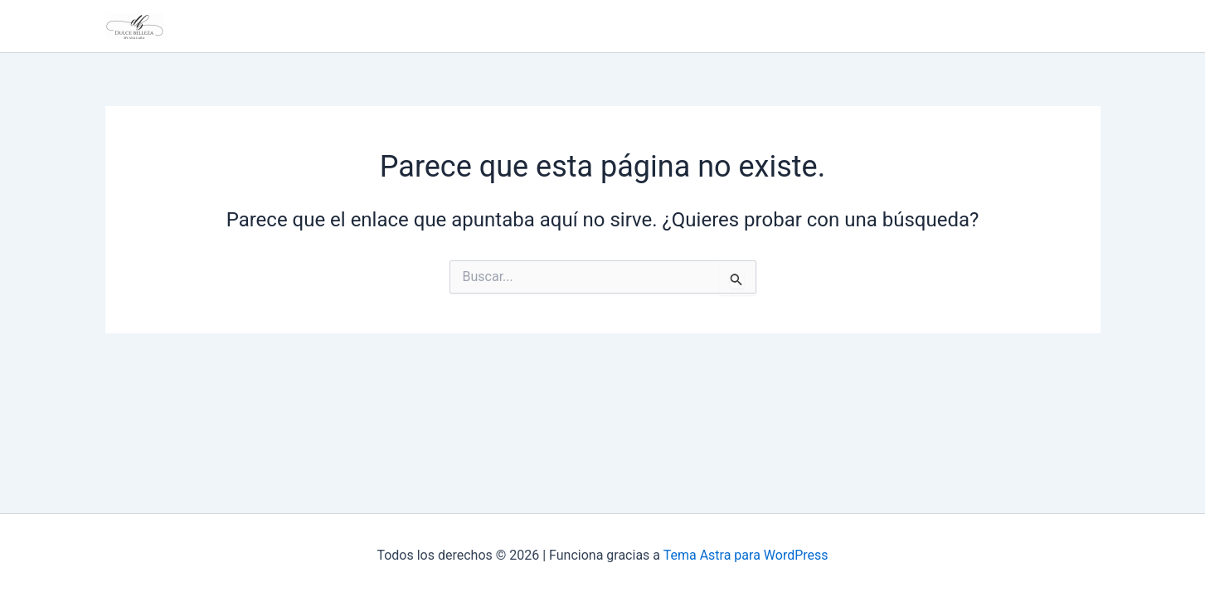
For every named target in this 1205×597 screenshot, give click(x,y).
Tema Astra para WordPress (745, 555)
